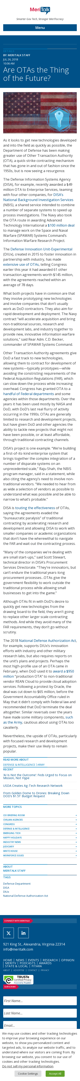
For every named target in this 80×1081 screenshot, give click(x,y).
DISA (6, 888)
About (6, 970)
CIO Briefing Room (14, 815)
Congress (9, 824)
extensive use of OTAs (21, 264)
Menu (40, 27)
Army (41, 765)
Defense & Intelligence (19, 765)
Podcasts (27, 963)
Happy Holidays (12, 837)
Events (33, 960)
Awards (45, 963)
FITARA (37, 966)
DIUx (6, 892)
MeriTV (10, 963)
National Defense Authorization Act (47, 640)
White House (10, 851)
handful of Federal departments (28, 393)
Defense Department (17, 883)
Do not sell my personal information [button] (27, 1066)
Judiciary (8, 846)
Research (50, 960)
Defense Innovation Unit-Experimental (41, 249)
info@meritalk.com (18, 949)
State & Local (16, 966)
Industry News (12, 842)
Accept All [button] (55, 1073)
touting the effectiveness (35, 508)
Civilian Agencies (13, 819)
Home (7, 960)
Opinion (67, 960)
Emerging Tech (11, 833)
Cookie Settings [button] (28, 1073)
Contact (32, 970)
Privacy (45, 970)
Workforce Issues (13, 855)
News (20, 960)
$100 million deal (61, 225)
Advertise (18, 970)
